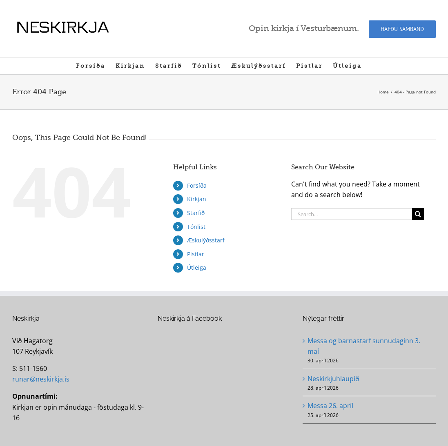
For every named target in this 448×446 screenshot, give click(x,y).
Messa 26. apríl (330, 405)
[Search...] (351, 214)
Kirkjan (196, 199)
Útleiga (196, 267)
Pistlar (195, 254)
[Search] (418, 214)
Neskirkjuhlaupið (333, 378)
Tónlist (196, 227)
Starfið (196, 213)
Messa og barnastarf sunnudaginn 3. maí (364, 346)
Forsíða (197, 185)
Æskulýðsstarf (206, 240)
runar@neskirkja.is (40, 379)
